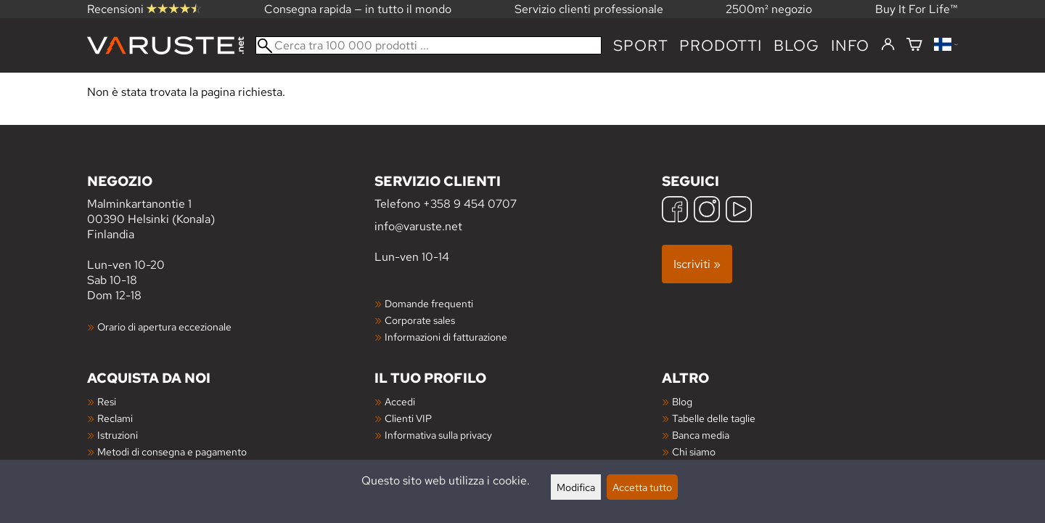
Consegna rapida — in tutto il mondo (357, 9)
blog (796, 45)
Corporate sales (420, 320)
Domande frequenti (429, 303)
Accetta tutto (642, 487)
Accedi (400, 401)
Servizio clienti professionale (589, 9)
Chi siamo (694, 451)
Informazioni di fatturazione (446, 337)
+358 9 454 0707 (470, 203)
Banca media (700, 435)
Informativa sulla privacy (438, 435)
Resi (106, 401)
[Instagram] (707, 211)
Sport (640, 45)
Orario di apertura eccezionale (164, 326)
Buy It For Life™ (916, 9)
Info (850, 45)
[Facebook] (675, 211)
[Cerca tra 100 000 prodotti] (428, 45)
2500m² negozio (769, 9)
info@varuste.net (418, 226)
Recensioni (144, 9)
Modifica (576, 487)
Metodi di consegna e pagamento (172, 451)
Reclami (115, 418)
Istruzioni (117, 435)
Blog (682, 401)
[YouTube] (739, 211)
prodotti (720, 45)
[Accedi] (888, 45)
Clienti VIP (408, 418)
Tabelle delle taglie (713, 418)
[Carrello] (914, 45)
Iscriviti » (697, 264)
